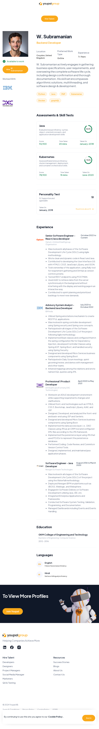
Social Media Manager (13, 674)
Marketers (8, 678)
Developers (8, 662)
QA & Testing (9, 682)
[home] (49, 3)
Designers (8, 666)
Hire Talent (49, 19)
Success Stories (61, 662)
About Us (57, 670)
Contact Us (59, 674)
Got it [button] (88, 718)
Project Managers (11, 670)
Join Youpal (12, 611)
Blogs (56, 666)
